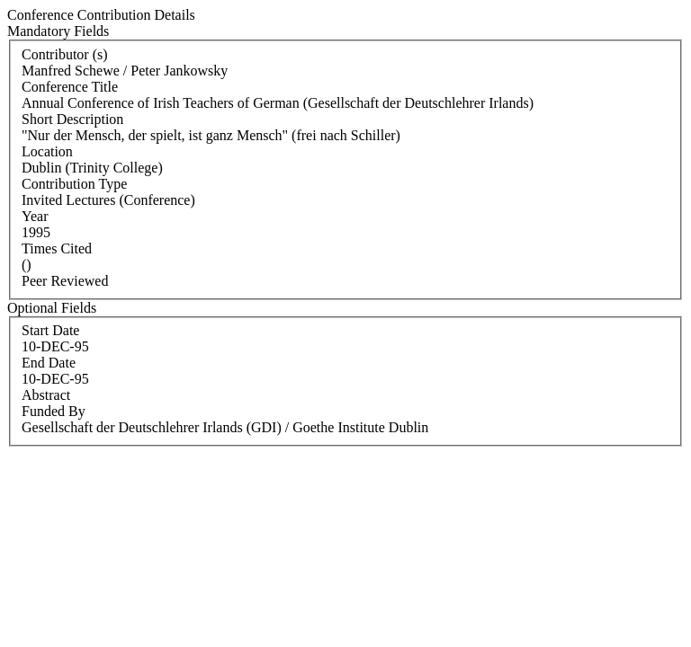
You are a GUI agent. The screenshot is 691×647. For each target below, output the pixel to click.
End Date (49, 362)
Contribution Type (74, 183)
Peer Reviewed (65, 280)
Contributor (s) (65, 54)
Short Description (72, 119)
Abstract (46, 395)
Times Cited (57, 248)
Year (35, 216)
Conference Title (70, 86)
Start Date (50, 330)
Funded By (53, 411)
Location (47, 151)
